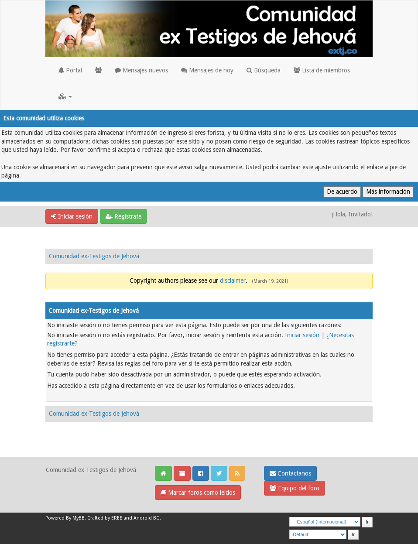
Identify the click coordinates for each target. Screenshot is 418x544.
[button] (65, 96)
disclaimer (233, 280)
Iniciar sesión (72, 216)
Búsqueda (264, 70)
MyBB (78, 518)
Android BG (147, 518)
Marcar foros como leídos (198, 492)
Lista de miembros (322, 70)
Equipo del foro (294, 488)
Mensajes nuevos (141, 70)
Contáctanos (290, 473)
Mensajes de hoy (207, 70)
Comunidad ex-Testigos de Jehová (94, 256)
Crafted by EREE (104, 518)
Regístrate (123, 216)
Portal (70, 70)
